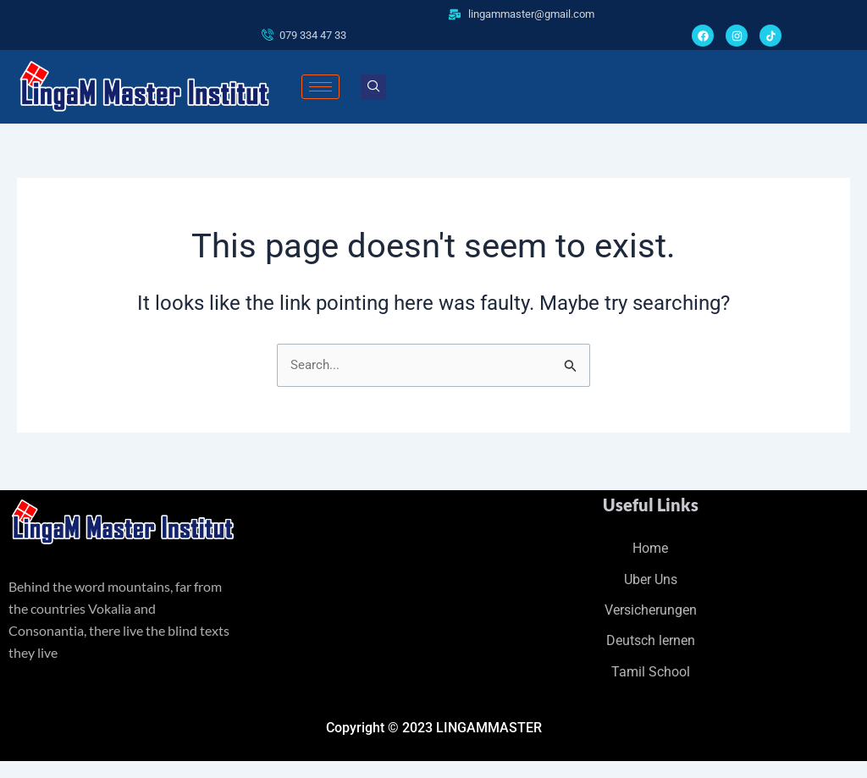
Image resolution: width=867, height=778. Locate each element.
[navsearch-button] (373, 88)
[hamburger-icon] (320, 87)
